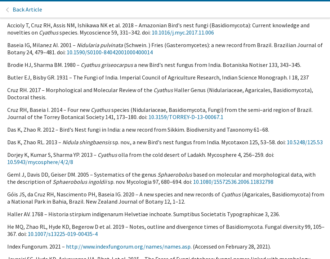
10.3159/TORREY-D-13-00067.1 (185, 117)
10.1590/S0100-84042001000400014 (110, 52)
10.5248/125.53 (305, 142)
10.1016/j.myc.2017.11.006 (183, 32)
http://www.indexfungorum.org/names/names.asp (128, 246)
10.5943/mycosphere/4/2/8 (40, 161)
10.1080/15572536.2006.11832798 (233, 181)
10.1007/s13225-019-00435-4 (63, 233)
